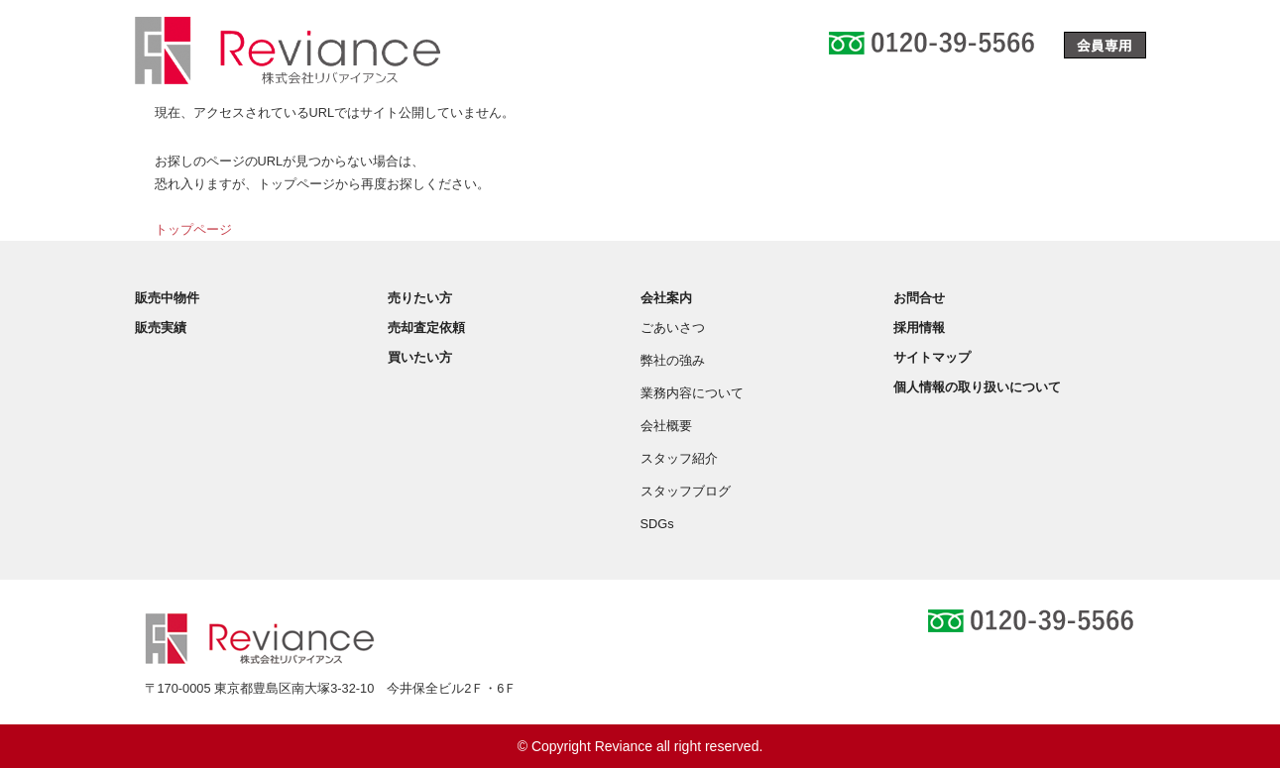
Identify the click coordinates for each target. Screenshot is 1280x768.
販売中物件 (167, 297)
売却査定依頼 (426, 327)
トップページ (193, 229)
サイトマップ (932, 357)
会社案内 (666, 297)
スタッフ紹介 (679, 458)
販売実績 (160, 327)
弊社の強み (672, 360)
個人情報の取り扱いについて (977, 387)
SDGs (657, 523)
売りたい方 (420, 297)
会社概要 (666, 425)
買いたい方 (420, 357)
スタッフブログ (685, 491)
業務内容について (692, 392)
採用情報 (919, 327)
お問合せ (919, 297)
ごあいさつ (672, 327)
